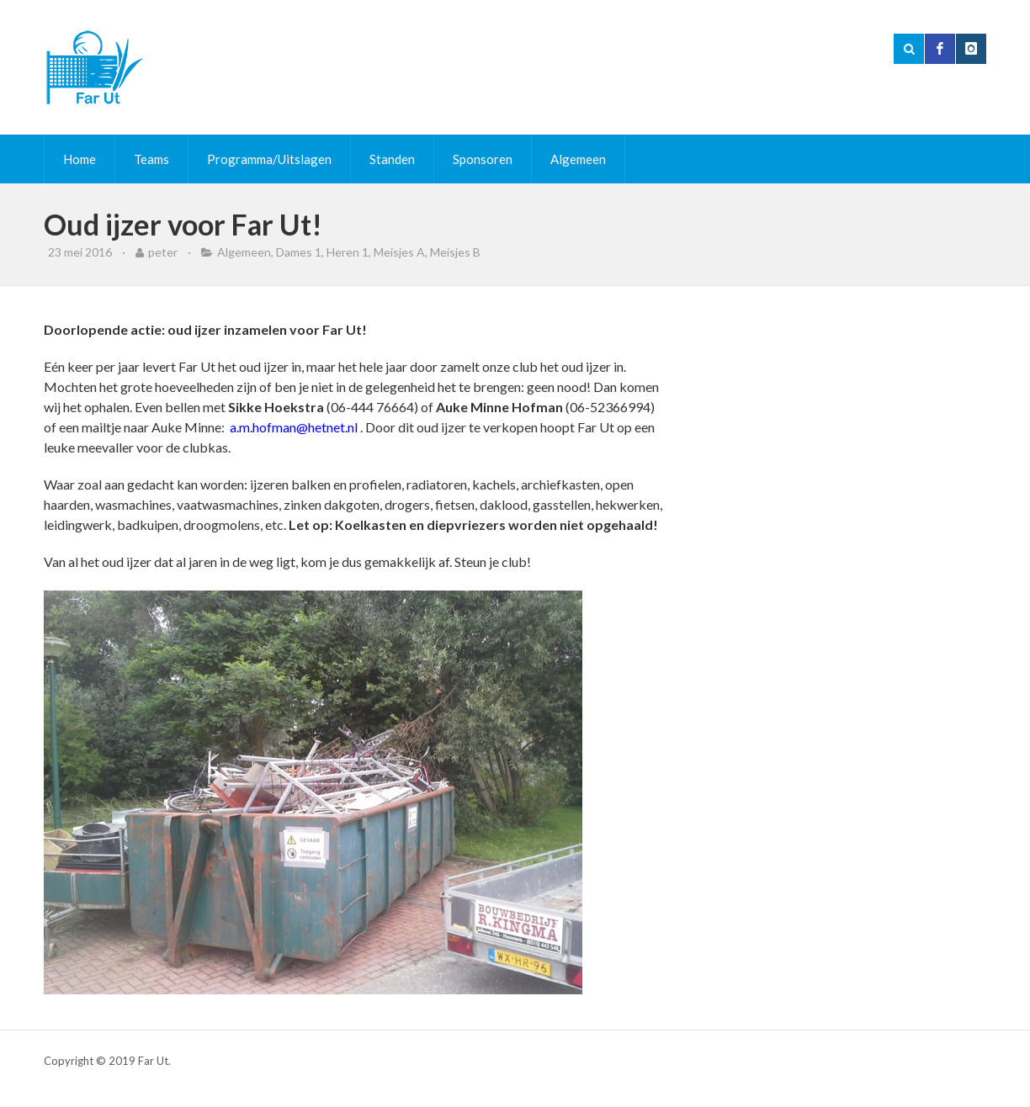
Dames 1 (298, 252)
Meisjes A (399, 252)
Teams (151, 159)
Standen (392, 159)
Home (79, 159)
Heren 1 (348, 252)
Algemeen (578, 159)
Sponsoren (482, 159)
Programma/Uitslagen (269, 159)
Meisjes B (455, 252)
